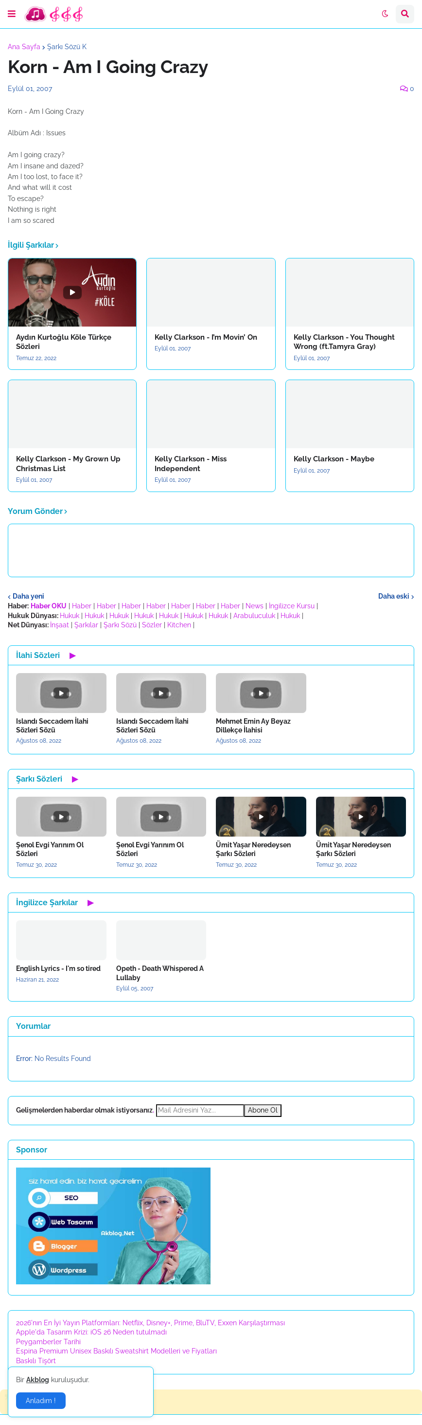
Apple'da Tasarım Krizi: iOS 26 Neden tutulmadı (91, 1332)
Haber (81, 606)
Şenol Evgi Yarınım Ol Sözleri (50, 849)
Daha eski (393, 596)
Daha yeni (28, 596)
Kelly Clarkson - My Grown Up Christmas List (68, 464)
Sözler (152, 625)
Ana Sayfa (24, 46)
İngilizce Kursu (292, 606)
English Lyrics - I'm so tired (58, 968)
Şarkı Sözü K (67, 46)
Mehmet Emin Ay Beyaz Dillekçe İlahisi (253, 725)
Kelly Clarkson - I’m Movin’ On (206, 337)
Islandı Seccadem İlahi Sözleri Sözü (52, 725)
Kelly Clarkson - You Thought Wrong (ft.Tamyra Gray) (344, 342)
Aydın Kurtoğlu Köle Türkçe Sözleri (63, 342)
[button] (11, 14)
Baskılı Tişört (36, 1361)
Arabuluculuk (254, 616)
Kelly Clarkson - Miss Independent (191, 464)
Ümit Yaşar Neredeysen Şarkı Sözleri (253, 849)
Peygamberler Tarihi (48, 1342)
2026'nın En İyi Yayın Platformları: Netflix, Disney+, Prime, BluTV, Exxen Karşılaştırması (150, 1323)
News (255, 606)
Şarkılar (86, 625)
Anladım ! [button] (41, 1401)
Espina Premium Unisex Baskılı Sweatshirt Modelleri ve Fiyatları (116, 1351)
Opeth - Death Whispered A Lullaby (160, 973)
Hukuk (69, 616)
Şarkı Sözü (120, 625)
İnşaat (59, 625)
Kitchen (179, 625)
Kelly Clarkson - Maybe (334, 459)
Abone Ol (263, 1110)
